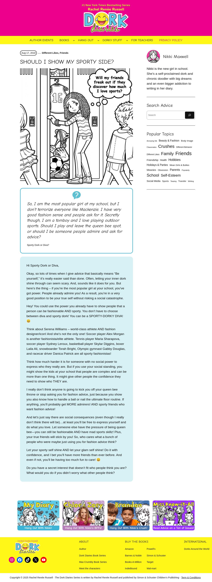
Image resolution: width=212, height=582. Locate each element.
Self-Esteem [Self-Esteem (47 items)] (171, 175)
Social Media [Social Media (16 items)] (153, 181)
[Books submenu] (74, 40)
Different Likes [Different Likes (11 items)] (153, 154)
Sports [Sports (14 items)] (165, 181)
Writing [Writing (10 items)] (191, 181)
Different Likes (50, 53)
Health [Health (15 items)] (163, 160)
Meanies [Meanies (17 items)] (151, 169)
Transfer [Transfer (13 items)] (182, 181)
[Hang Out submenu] (98, 40)
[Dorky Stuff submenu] (127, 40)
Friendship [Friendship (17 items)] (152, 160)
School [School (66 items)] (153, 175)
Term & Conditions (191, 577)
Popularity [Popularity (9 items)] (185, 170)
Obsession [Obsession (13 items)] (163, 170)
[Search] (189, 115)
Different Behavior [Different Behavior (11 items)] (184, 147)
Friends (64, 53)
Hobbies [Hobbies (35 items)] (174, 160)
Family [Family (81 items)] (167, 153)
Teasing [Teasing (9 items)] (173, 181)
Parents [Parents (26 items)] (175, 169)
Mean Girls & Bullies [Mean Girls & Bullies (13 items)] (179, 165)
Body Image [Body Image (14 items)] (187, 141)
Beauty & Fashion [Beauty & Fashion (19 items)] (169, 140)
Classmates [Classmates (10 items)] (151, 147)
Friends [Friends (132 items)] (183, 153)
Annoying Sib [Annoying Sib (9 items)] (152, 141)
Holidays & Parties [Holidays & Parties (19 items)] (157, 165)
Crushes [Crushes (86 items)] (166, 146)
